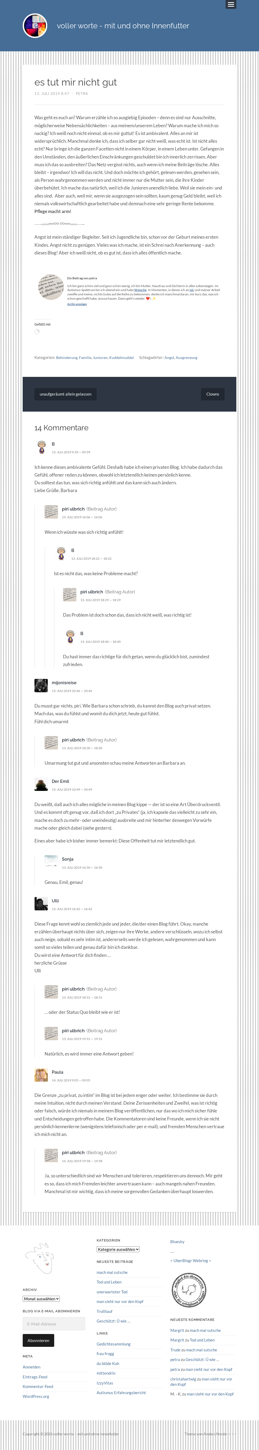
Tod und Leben (109, 1284)
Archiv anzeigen (77, 306)
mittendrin (106, 1374)
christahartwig (183, 1380)
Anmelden (31, 1369)
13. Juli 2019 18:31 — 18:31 (85, 999)
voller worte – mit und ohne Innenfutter (86, 1436)
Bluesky (177, 1244)
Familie (86, 359)
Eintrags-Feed (35, 1378)
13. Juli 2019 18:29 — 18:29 (103, 602)
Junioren (102, 359)
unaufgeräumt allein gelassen (66, 396)
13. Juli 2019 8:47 (51, 96)
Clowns (212, 396)
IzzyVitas (105, 1384)
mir (193, 292)
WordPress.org (36, 1398)
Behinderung (67, 359)
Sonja (68, 861)
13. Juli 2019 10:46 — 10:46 (75, 693)
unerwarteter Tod (112, 1294)
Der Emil (61, 783)
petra (82, 96)
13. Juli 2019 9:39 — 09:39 (74, 454)
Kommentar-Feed (38, 1388)
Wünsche (141, 292)
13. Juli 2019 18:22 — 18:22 (94, 561)
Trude (175, 1352)
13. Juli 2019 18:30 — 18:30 (85, 750)
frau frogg (105, 1355)
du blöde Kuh (108, 1365)
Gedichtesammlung (114, 1345)
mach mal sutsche (112, 1274)
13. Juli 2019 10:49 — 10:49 (75, 792)
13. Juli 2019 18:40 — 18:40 (103, 644)
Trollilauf (104, 1313)
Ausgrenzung (190, 359)
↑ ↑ (234, 1436)
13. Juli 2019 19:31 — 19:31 (85, 1041)
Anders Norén (215, 1436)
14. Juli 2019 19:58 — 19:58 (85, 1163)
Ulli (55, 903)
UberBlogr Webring (191, 1262)
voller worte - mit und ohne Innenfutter (143, 26)
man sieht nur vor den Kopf (120, 1303)
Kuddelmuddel (123, 359)
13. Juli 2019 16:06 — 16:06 (85, 519)
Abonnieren (38, 1342)
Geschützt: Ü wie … (113, 1323)
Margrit (177, 1332)
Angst (172, 359)
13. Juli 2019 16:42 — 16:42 (75, 911)
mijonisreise (64, 685)
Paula (58, 1074)
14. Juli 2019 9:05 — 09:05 (74, 1082)
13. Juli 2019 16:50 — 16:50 (85, 869)
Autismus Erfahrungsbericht (121, 1394)
